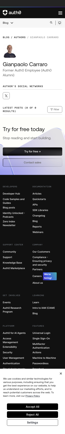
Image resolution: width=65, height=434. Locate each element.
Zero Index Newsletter (9, 223)
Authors (20, 37)
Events (7, 302)
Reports (37, 226)
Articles (37, 193)
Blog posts (9, 207)
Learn (36, 302)
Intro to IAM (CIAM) (44, 308)
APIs (35, 204)
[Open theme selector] (59, 23)
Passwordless (41, 363)
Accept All (32, 407)
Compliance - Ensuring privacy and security (42, 261)
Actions (37, 352)
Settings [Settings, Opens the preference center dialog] (32, 423)
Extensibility (10, 347)
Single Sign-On (41, 338)
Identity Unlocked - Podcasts (14, 215)
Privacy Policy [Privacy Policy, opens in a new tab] (32, 396)
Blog (5, 22)
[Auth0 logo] (30, 12)
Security (7, 352)
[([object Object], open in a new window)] (6, 95)
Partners (37, 269)
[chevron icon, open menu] (12, 23)
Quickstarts (39, 199)
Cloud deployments (14, 369)
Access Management (10, 340)
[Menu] (60, 13)
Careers (45, 276)
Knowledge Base (12, 262)
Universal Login (41, 333)
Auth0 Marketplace (14, 268)
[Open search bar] (51, 23)
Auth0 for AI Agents (14, 333)
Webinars (38, 232)
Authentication (11, 363)
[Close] (61, 374)
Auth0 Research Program (12, 310)
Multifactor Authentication (41, 346)
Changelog (39, 215)
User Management (13, 358)
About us (38, 282)
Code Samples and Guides (13, 201)
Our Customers (41, 251)
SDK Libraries (40, 210)
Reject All (32, 415)
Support (7, 257)
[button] (32, 151)
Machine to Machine (44, 358)
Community (9, 251)
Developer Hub (11, 193)
